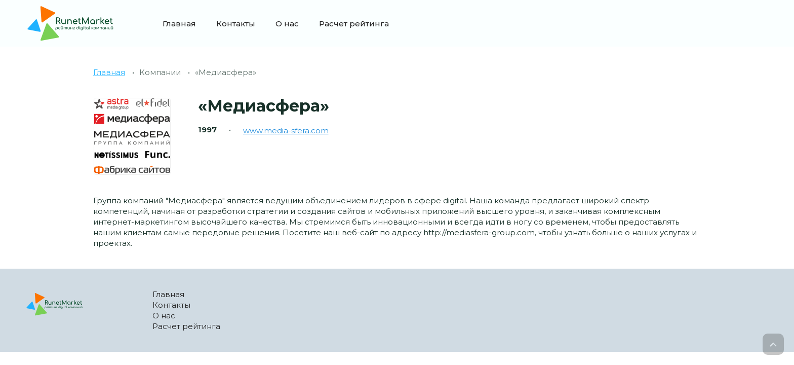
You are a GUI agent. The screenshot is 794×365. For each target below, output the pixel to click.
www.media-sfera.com (286, 130)
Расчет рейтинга (354, 23)
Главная (179, 23)
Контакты (235, 23)
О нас (287, 23)
